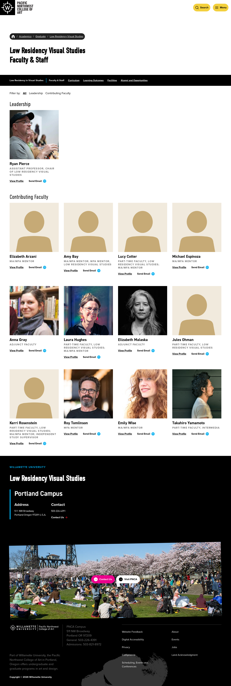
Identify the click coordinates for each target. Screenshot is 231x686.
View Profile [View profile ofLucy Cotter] (125, 274)
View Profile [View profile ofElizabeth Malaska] (125, 351)
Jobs (174, 647)
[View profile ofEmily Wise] (142, 394)
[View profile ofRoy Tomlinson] (88, 394)
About (175, 632)
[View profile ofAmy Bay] (88, 227)
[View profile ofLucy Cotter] (142, 227)
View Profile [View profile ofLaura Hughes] (71, 357)
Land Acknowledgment (185, 655)
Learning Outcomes (93, 80)
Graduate (40, 36)
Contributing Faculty (58, 93)
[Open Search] (201, 7)
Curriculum (73, 80)
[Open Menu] (220, 7)
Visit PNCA (128, 579)
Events (175, 639)
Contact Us (103, 579)
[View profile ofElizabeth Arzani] (34, 227)
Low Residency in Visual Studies (26, 80)
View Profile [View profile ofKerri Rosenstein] (17, 443)
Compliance (128, 655)
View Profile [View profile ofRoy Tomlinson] (71, 434)
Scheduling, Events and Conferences (135, 664)
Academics (25, 36)
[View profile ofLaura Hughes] (88, 310)
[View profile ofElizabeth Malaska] (142, 310)
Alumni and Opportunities (134, 80)
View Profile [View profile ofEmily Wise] (125, 434)
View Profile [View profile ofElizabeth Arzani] (17, 267)
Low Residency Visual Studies (66, 36)
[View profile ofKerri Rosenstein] (34, 394)
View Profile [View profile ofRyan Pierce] (17, 181)
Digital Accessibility (133, 639)
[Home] (13, 36)
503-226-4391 (58, 511)
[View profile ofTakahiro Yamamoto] (196, 394)
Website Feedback (132, 632)
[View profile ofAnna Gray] (34, 310)
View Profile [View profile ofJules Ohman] (179, 354)
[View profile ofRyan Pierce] (34, 134)
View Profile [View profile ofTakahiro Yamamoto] (179, 434)
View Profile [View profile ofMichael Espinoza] (179, 267)
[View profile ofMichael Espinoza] (196, 227)
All (24, 93)
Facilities (112, 80)
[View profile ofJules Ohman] (196, 310)
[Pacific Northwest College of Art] (16, 7)
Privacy (126, 647)
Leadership (36, 93)
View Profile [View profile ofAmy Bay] (71, 271)
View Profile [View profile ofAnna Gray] (17, 351)
